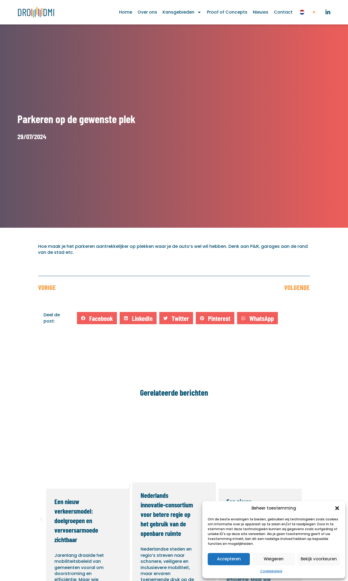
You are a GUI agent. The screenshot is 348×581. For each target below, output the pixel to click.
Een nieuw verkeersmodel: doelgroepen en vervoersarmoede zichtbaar (76, 520)
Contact (283, 12)
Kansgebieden (182, 12)
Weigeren (274, 559)
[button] (337, 508)
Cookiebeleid (271, 571)
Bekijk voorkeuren (319, 559)
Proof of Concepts (227, 12)
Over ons (147, 12)
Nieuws (260, 12)
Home (125, 12)
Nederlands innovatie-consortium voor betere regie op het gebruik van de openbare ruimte (167, 514)
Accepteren (229, 559)
